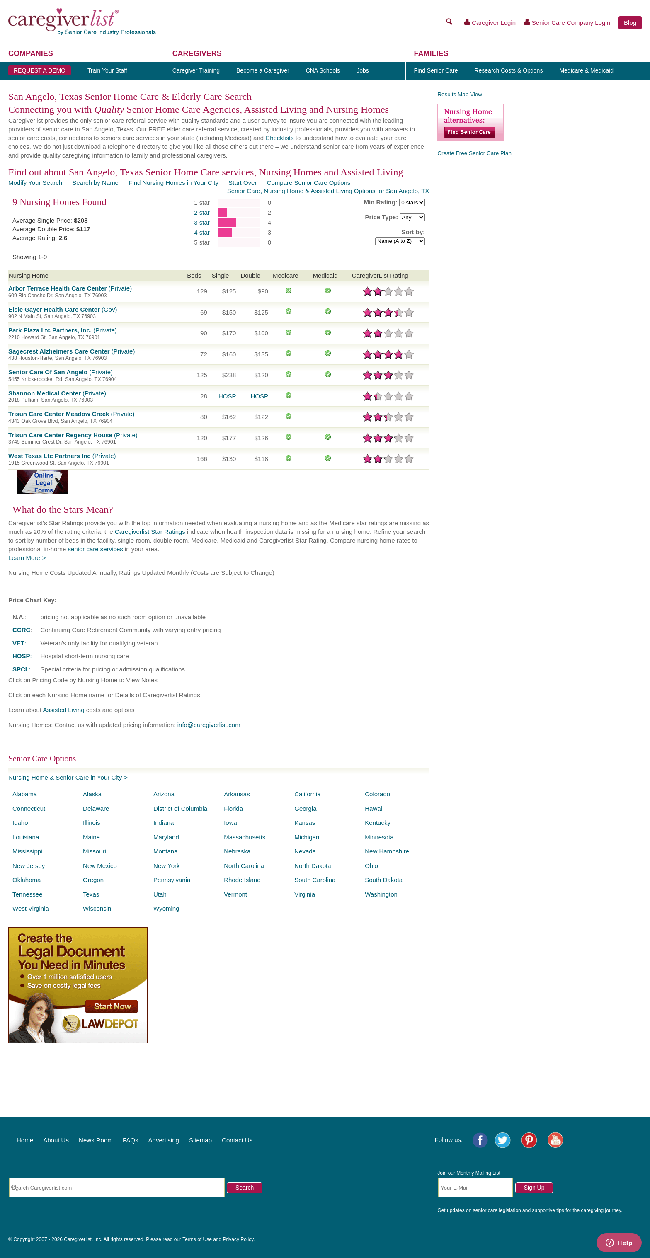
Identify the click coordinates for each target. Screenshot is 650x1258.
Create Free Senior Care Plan (474, 153)
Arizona (164, 793)
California (307, 793)
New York (166, 865)
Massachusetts (244, 837)
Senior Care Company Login (567, 22)
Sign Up (534, 1187)
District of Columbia (180, 808)
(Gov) (62, 309)
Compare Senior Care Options (309, 182)
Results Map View (459, 94)
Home (25, 1140)
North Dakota (312, 865)
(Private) (70, 288)
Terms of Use (197, 1239)
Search (244, 1187)
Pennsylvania (171, 879)
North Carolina (244, 865)
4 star (202, 232)
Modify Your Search (35, 182)
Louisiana (25, 837)
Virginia (304, 894)
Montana (165, 851)
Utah (160, 894)
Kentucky (377, 822)
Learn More (24, 557)
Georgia (305, 808)
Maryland (166, 837)
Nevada (305, 851)
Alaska (92, 793)
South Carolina (314, 879)
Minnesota (379, 837)
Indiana (163, 822)
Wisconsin (97, 908)
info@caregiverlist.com (208, 724)
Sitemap (200, 1140)
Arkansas (237, 793)
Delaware (96, 808)
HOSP (227, 396)
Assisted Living (63, 709)
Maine (91, 837)
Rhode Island (242, 879)
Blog (630, 22)
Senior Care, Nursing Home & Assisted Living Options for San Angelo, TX (328, 190)
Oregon (93, 879)
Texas (91, 894)
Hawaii (374, 808)
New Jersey (28, 865)
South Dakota (384, 879)
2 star (202, 212)
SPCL (20, 669)
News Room (96, 1140)
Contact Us (237, 1140)
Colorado (377, 793)
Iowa (230, 822)
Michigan (306, 837)
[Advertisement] (541, 221)
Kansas (304, 822)
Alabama (24, 793)
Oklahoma (26, 879)
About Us (56, 1140)
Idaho (20, 822)
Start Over (242, 182)
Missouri (94, 851)
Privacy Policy (238, 1239)
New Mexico (100, 865)
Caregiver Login (490, 22)
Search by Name (95, 182)
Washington (381, 894)
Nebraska (237, 851)
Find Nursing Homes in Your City (173, 182)
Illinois (91, 822)
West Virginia (30, 908)
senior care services (95, 549)
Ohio (371, 865)
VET (18, 643)
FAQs (130, 1140)
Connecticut (28, 808)
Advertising (163, 1140)
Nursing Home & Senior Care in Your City (65, 777)
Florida (233, 808)
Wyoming (166, 908)
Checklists (279, 137)
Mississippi (27, 851)
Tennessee (27, 894)
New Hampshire (387, 851)
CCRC (21, 629)
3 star (202, 222)
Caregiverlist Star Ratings (150, 531)
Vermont (235, 894)
